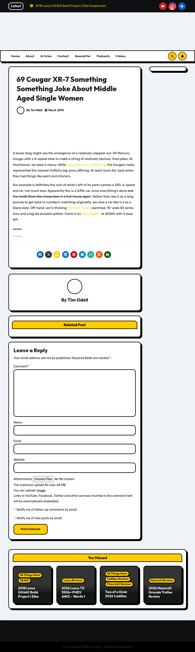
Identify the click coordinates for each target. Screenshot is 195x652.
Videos (121, 56)
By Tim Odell (29, 110)
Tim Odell (77, 300)
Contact (63, 56)
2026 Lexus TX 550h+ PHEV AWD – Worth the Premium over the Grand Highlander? (76, 598)
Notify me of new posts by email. (39, 518)
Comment (22, 366)
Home (15, 56)
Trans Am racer (78, 208)
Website (19, 460)
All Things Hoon (30, 575)
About (30, 56)
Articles (46, 56)
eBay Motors (91, 214)
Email (17, 441)
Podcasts (103, 56)
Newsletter (83, 56)
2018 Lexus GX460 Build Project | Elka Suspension (28, 594)
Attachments (23, 479)
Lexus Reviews (73, 580)
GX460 (24, 580)
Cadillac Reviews (118, 579)
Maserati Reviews (162, 580)
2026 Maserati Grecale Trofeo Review (160, 592)
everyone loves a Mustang (86, 165)
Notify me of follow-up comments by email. (47, 510)
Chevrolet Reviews (119, 584)
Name (18, 422)
